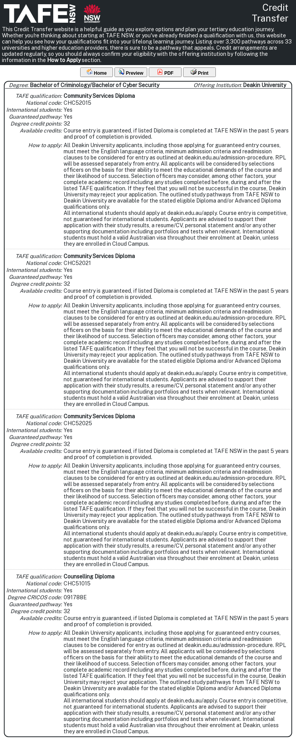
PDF (165, 72)
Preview (130, 72)
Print (199, 72)
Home (96, 72)
